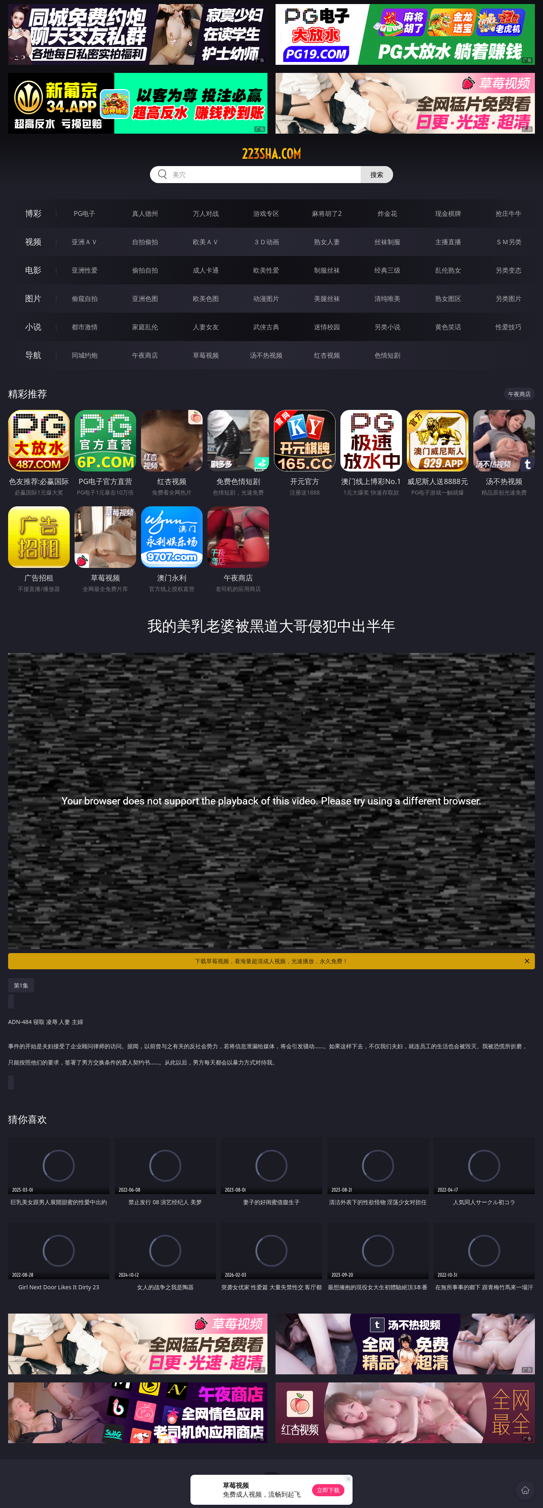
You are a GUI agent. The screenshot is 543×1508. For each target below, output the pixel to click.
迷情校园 (327, 326)
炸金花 (387, 213)
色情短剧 (387, 355)
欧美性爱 (266, 270)
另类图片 (509, 298)
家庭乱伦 (145, 326)
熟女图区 (448, 298)
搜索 (376, 174)
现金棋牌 (448, 213)
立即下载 (328, 1490)
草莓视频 (206, 355)
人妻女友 (206, 326)
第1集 (21, 985)
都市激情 (85, 326)
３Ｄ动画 (266, 241)
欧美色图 (206, 298)
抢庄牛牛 (509, 213)
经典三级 (387, 270)
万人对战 (206, 213)
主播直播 (448, 241)
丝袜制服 (387, 241)
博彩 (33, 213)
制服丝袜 (327, 270)
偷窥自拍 (85, 298)
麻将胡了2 (327, 213)
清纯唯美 (387, 298)
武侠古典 (266, 326)
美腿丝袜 (327, 298)
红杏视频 (327, 355)
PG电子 (84, 213)
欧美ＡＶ (206, 241)
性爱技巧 (509, 326)
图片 (33, 298)
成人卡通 (206, 270)
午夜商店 (145, 355)
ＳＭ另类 (509, 241)
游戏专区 (266, 213)
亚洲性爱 (85, 270)
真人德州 (145, 213)
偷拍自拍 (145, 270)
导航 (33, 355)
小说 (33, 326)
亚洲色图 (145, 298)
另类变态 (509, 270)
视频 (33, 241)
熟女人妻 (327, 241)
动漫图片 (266, 298)
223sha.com (271, 154)
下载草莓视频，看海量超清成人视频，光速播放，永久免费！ (363, 961)
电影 (33, 269)
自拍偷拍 (145, 241)
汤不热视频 (266, 355)
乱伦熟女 (448, 270)
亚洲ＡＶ (85, 241)
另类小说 (387, 326)
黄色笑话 (448, 326)
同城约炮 (85, 355)
